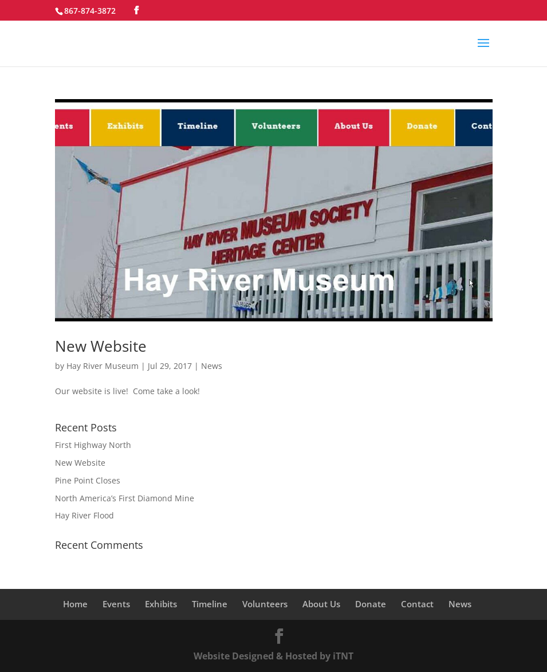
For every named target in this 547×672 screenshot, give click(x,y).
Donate (370, 604)
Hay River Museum (102, 365)
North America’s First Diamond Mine (124, 498)
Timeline (209, 604)
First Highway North (93, 444)
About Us (321, 604)
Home (75, 604)
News (211, 365)
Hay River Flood (84, 515)
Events (116, 604)
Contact (417, 604)
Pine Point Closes (87, 480)
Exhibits (161, 604)
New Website (101, 346)
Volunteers (265, 604)
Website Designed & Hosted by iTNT (273, 656)
